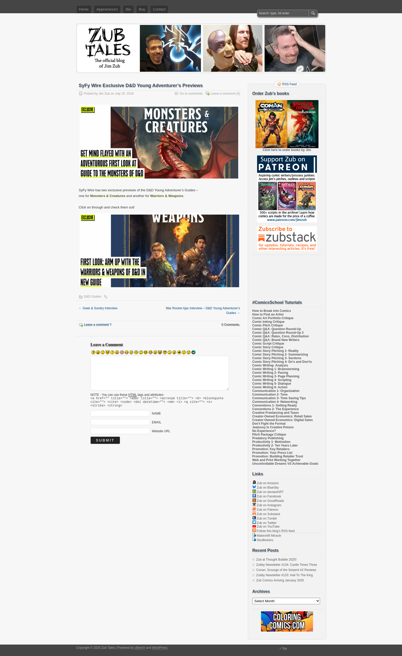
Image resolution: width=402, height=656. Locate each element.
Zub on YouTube (266, 526)
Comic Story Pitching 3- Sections (277, 358)
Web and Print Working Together (276, 460)
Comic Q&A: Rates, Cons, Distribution (280, 336)
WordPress (159, 648)
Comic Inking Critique (268, 322)
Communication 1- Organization (275, 391)
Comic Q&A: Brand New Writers (275, 340)
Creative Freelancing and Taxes (275, 413)
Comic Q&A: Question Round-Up (276, 329)
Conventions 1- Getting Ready (274, 405)
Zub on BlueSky (265, 487)
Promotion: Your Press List (272, 453)
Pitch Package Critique (269, 434)
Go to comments (191, 93)
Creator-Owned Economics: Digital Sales (282, 420)
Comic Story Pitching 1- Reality (275, 351)
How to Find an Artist (268, 314)
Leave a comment (222, 93)
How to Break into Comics (271, 311)
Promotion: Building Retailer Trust (277, 456)
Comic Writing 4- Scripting (271, 380)
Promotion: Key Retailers (271, 449)
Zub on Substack (266, 514)
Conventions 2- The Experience (275, 409)
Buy (142, 9)
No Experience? (264, 431)
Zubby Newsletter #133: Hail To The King (284, 575)
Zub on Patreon (265, 509)
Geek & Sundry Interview (98, 308)
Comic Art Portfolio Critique (272, 318)
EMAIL (156, 425)
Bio (128, 9)
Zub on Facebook (266, 496)
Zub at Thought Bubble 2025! (276, 559)
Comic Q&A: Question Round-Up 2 (278, 332)
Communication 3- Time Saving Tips (279, 398)
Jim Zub (104, 93)
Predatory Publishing (268, 438)
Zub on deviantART (268, 492)
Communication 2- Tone (270, 394)
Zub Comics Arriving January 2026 (280, 580)
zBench (140, 648)
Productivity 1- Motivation (271, 442)
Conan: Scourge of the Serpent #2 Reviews (286, 570)
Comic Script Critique (268, 343)
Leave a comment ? (97, 324)
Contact (159, 9)
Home (84, 9)
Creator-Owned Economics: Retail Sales (282, 416)
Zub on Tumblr (264, 518)
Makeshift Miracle (266, 535)
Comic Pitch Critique (267, 325)
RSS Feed (289, 84)
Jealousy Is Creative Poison (273, 427)
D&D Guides (92, 296)
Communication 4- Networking (274, 402)
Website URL (161, 433)
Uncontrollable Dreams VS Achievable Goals (285, 463)
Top (284, 648)
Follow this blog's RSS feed (273, 531)
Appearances (107, 9)
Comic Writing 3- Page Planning (275, 376)
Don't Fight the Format (269, 423)
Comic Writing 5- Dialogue (271, 383)
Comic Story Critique (267, 347)
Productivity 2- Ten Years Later (275, 445)
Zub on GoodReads (268, 501)
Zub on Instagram (266, 505)
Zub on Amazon (265, 483)
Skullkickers (262, 540)
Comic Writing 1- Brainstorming (275, 369)
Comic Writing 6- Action (270, 387)
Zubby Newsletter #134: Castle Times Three (286, 565)
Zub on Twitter (264, 523)
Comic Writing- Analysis (270, 365)
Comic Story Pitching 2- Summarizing (280, 354)
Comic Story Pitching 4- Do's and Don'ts (282, 362)
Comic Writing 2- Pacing (270, 373)
